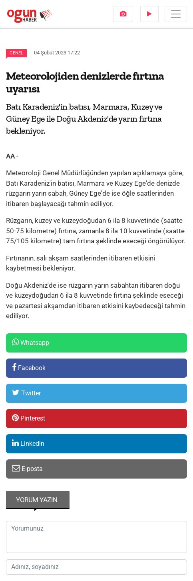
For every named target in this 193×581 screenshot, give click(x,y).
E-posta (27, 468)
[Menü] (176, 14)
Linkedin (28, 443)
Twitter (26, 393)
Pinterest (28, 418)
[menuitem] (123, 14)
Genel (16, 53)
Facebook (29, 367)
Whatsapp (30, 342)
